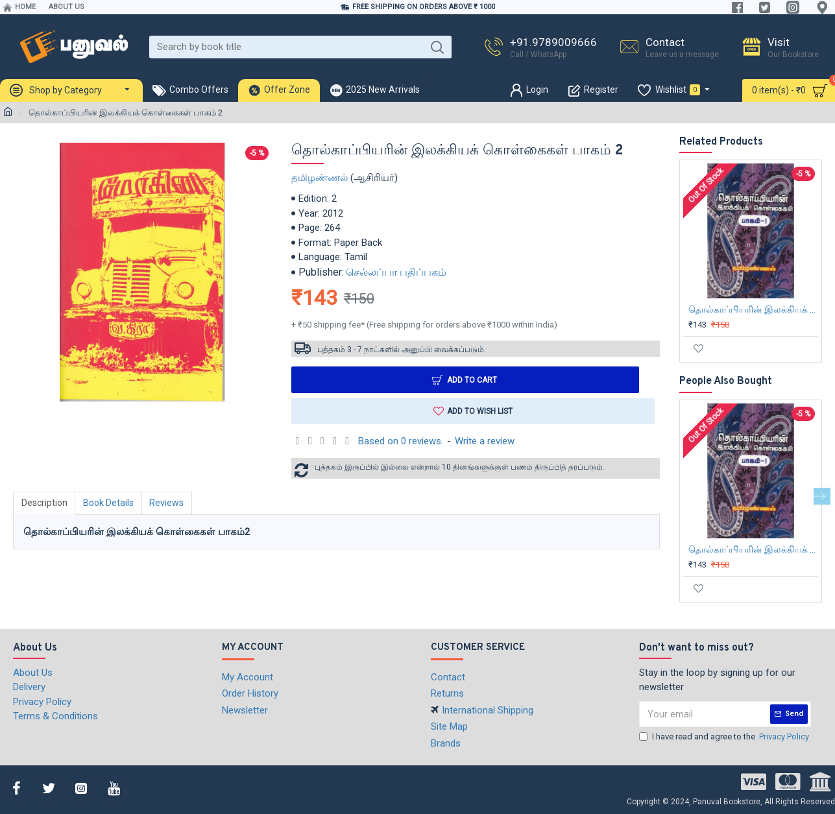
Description (44, 503)
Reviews (168, 503)
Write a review (484, 441)
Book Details (109, 503)
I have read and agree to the (725, 736)
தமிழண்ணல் (319, 178)
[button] (822, 496)
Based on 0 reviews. (400, 441)
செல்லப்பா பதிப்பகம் (396, 272)
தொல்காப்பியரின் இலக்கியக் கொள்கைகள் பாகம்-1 (753, 309)
